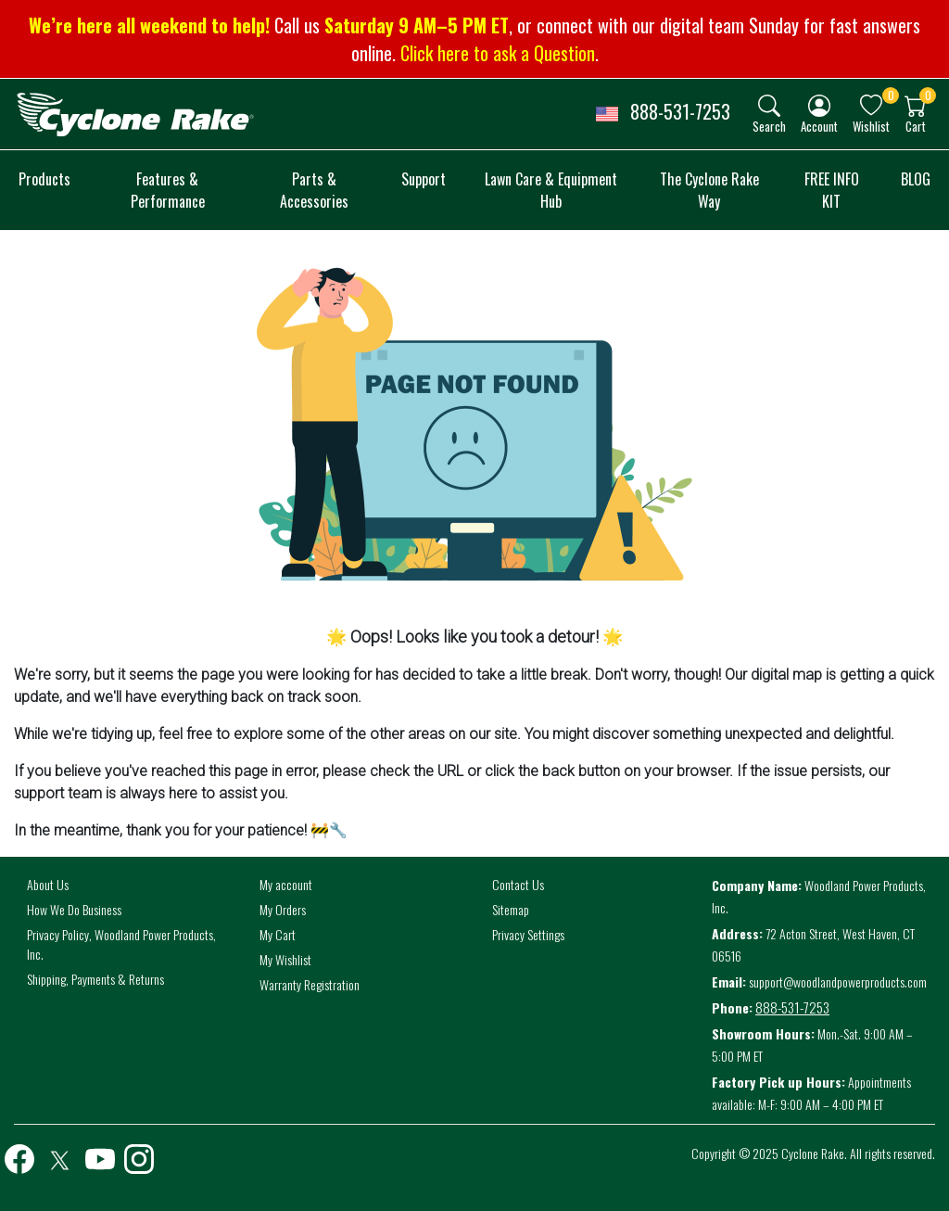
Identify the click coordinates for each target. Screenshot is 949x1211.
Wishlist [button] (871, 125)
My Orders (282, 909)
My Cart (277, 934)
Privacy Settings (528, 934)
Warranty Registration (309, 984)
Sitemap (510, 909)
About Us (48, 884)
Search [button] (769, 125)
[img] (769, 106)
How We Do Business (74, 909)
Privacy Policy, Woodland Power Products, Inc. (121, 943)
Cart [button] (915, 125)
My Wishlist (285, 959)
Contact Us (518, 884)
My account (285, 884)
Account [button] (819, 125)
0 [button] (891, 95)
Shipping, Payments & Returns (95, 978)
